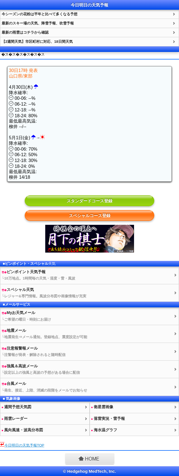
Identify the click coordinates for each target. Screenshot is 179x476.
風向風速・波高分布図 (22, 430)
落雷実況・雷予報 (108, 418)
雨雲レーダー (14, 418)
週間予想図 (16, 407)
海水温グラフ (104, 430)
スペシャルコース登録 (89, 215)
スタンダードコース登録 (89, 200)
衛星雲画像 (102, 407)
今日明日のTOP (24, 445)
